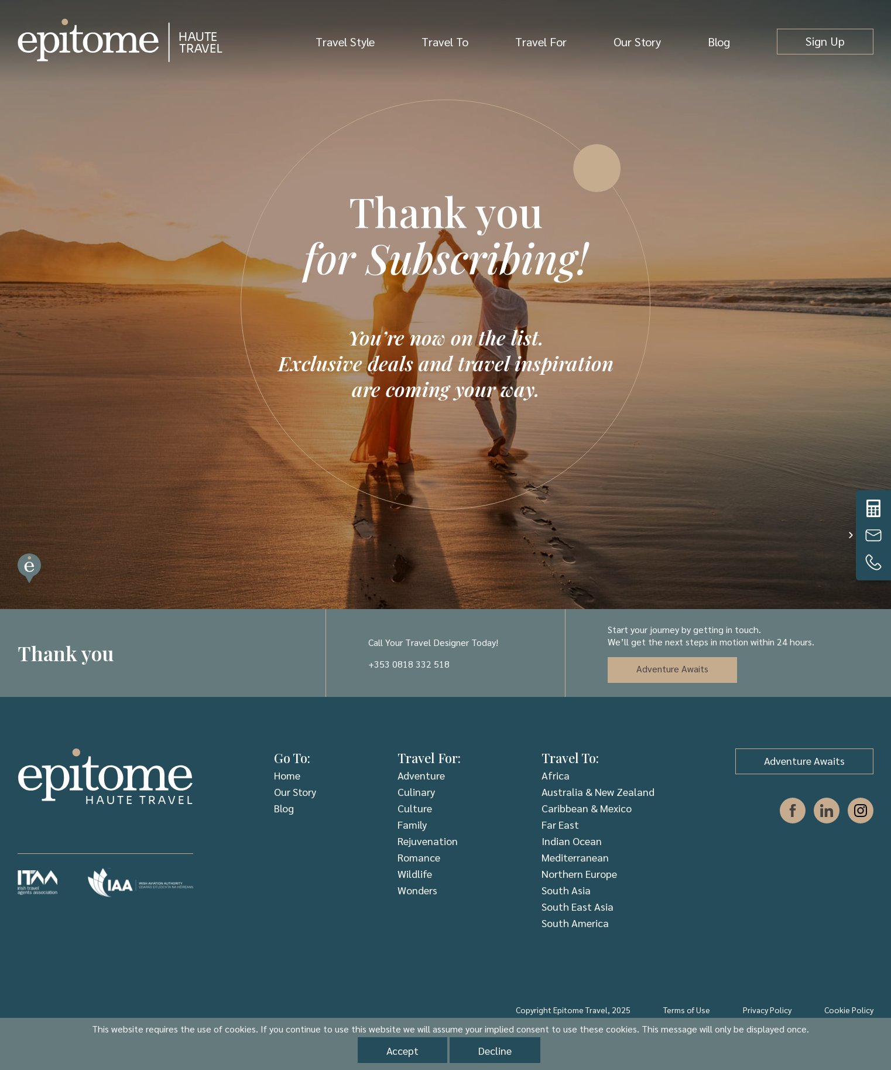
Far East (560, 824)
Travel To (444, 41)
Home (287, 775)
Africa (556, 775)
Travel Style (345, 41)
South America (575, 922)
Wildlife (414, 873)
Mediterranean (575, 857)
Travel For (541, 41)
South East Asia (578, 906)
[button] (850, 535)
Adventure (421, 775)
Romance (418, 857)
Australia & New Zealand (598, 791)
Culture (414, 808)
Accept (402, 1050)
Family (412, 824)
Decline (495, 1050)
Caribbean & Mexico (587, 808)
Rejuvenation (427, 840)
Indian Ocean (572, 840)
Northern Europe (579, 873)
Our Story (637, 41)
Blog (719, 41)
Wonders (417, 890)
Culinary (416, 791)
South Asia (566, 890)
